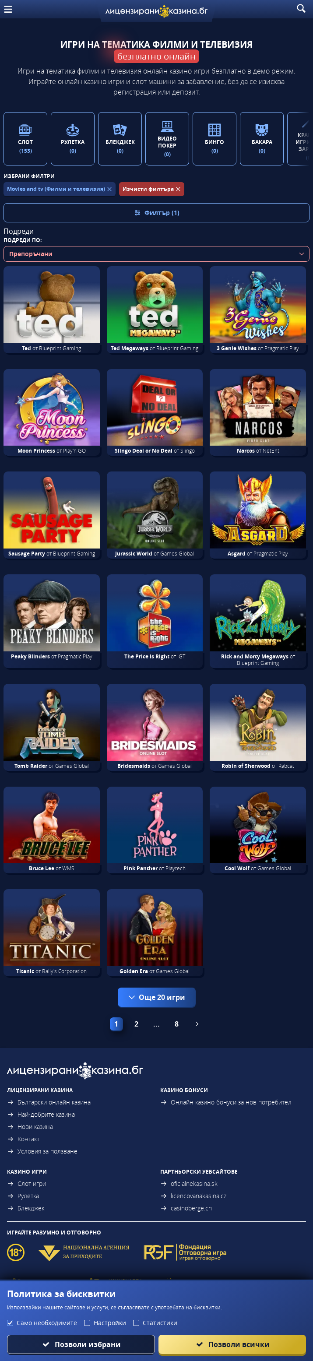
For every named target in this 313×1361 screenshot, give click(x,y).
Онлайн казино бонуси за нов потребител (226, 1102)
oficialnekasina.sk (189, 1183)
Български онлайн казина (49, 1102)
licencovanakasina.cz (193, 1196)
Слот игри (26, 1183)
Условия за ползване (42, 1151)
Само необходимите (47, 1323)
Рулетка (23, 1196)
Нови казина (30, 1126)
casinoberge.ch (186, 1208)
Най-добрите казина (41, 1114)
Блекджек (25, 1208)
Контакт (23, 1139)
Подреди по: (23, 240)
